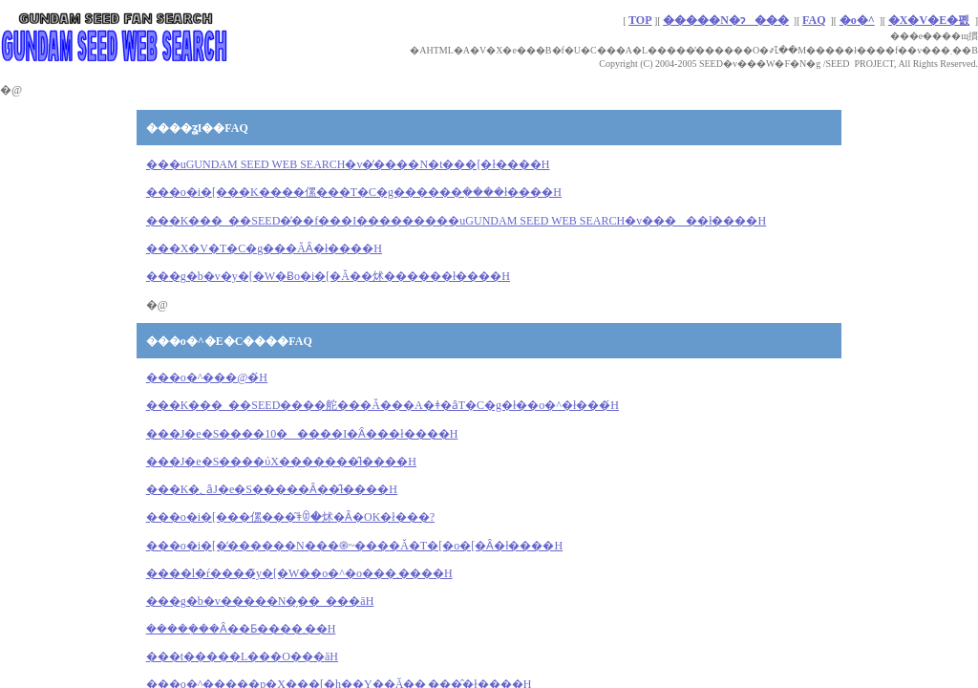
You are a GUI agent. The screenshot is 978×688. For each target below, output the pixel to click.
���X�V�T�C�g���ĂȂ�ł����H (264, 248)
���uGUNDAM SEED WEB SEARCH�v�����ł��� (456, 220)
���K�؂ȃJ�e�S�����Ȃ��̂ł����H (271, 489)
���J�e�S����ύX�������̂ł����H (281, 461)
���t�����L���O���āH (242, 656)
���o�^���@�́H (206, 377)
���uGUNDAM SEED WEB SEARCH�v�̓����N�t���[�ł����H (348, 164)
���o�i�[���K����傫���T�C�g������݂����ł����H (354, 192)
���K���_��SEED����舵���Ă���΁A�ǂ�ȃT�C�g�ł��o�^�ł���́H (382, 405)
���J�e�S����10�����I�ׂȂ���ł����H (302, 434)
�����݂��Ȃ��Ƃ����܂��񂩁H (241, 628)
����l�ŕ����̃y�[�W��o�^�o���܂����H (299, 573)
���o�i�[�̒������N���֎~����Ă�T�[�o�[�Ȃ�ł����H (354, 545)
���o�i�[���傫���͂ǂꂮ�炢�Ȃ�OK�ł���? (290, 517)
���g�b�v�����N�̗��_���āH (260, 601)
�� (328, 276)
